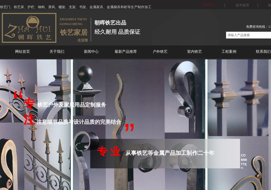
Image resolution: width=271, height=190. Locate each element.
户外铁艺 (160, 52)
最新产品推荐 (126, 52)
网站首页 (22, 52)
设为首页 (242, 5)
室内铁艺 (194, 52)
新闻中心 (91, 52)
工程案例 (229, 52)
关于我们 (56, 52)
